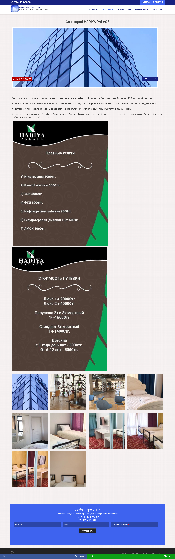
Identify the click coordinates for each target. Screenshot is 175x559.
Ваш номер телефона (120, 525)
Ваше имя (18, 525)
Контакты (156, 9)
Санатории (106, 9)
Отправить (87, 531)
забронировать (149, 79)
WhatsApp (131, 556)
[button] (30, 392)
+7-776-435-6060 (87, 516)
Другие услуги (124, 9)
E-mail (66, 525)
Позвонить (43, 556)
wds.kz (168, 553)
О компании (141, 9)
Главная (92, 9)
